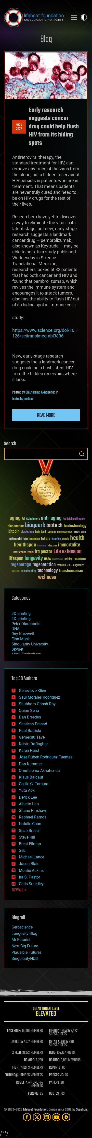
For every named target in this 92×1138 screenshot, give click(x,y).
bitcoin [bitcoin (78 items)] (13, 531)
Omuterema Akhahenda (40, 392)
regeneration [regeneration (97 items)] (44, 565)
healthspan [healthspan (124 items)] (25, 545)
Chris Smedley (31, 883)
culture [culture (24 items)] (76, 532)
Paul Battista (30, 730)
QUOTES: (54, 1093)
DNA (15, 628)
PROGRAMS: (56, 1075)
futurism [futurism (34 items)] (56, 539)
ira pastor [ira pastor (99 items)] (43, 552)
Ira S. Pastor (29, 877)
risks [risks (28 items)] (69, 565)
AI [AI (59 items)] (23, 519)
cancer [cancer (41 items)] (52, 532)
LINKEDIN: (17, 1042)
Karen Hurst (29, 750)
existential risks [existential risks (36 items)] (18, 539)
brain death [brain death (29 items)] (40, 532)
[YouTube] (56, 1117)
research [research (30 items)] (61, 565)
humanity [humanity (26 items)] (41, 545)
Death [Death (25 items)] (83, 532)
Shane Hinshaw (32, 810)
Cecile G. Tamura (33, 783)
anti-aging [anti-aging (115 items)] (51, 518)
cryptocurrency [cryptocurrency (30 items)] (64, 532)
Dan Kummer (30, 764)
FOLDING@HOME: (15, 1075)
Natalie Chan (30, 823)
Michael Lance (31, 857)
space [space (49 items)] (16, 571)
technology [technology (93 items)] (48, 571)
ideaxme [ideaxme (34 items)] (52, 546)
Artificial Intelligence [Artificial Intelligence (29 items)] (74, 519)
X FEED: (17, 1053)
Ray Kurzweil (23, 633)
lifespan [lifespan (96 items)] (16, 558)
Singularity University (30, 644)
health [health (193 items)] (77, 538)
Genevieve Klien (32, 690)
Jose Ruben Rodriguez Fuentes (45, 757)
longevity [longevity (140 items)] (34, 558)
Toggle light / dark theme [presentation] (84, 17)
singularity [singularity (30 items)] (78, 565)
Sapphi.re (81, 1110)
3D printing (21, 613)
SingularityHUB (25, 958)
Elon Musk (21, 639)
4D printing (21, 618)
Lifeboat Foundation (35, 1110)
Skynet (17, 649)
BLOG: (52, 1053)
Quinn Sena (29, 710)
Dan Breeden (30, 717)
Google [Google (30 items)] (65, 539)
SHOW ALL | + (19, 890)
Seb (22, 850)
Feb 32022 (19, 127)
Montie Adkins (31, 870)
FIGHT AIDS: (19, 1067)
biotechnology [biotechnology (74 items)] (75, 526)
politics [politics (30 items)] (68, 559)
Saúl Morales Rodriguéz (39, 697)
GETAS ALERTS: (58, 1042)
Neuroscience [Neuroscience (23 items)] (57, 559)
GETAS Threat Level (46, 1012)
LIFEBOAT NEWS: (59, 1031)
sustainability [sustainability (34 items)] (28, 571)
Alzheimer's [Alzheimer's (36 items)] (33, 519)
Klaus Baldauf (31, 777)
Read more (46, 415)
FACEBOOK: (14, 1031)
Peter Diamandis (26, 623)
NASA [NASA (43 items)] (47, 559)
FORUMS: (33, 1093)
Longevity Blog (24, 933)
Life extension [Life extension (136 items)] (67, 551)
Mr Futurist (21, 939)
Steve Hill (27, 837)
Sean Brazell (29, 830)
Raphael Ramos (32, 817)
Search (82, 454)
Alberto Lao (29, 804)
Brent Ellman (30, 843)
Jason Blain (29, 863)
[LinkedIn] (47, 1117)
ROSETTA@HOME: (27, 1082)
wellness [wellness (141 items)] (47, 577)
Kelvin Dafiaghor (33, 744)
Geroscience (22, 927)
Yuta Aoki (27, 790)
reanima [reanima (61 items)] (80, 559)
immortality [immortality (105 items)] (69, 545)
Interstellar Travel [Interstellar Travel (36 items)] (23, 552)
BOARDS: (54, 1060)
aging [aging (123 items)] (15, 518)
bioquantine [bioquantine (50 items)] (16, 526)
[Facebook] (27, 1117)
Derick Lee (28, 797)
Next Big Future (25, 946)
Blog (46, 40)
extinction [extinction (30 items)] (34, 539)
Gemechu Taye (32, 737)
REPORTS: (55, 1067)
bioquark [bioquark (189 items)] (35, 525)
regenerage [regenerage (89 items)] (21, 565)
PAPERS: (54, 1082)
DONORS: (29, 1060)
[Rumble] (66, 1117)
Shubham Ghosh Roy (37, 704)
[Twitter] (37, 1117)
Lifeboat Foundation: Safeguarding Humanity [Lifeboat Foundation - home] (34, 17)
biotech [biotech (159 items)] (54, 525)
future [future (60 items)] (45, 538)
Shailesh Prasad (33, 724)
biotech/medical (22, 399)
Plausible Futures (26, 952)
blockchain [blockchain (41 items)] (27, 532)
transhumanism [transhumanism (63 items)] (71, 571)
